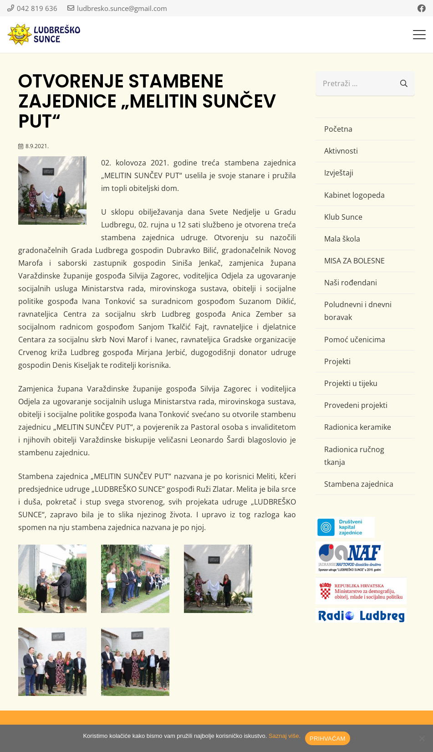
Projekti (337, 361)
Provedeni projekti (355, 405)
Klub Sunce (343, 217)
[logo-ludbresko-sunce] (43, 35)
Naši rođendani (350, 283)
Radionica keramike (357, 427)
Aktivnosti (341, 151)
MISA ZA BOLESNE (354, 261)
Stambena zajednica (358, 484)
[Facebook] (422, 8)
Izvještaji (338, 173)
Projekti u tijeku (350, 383)
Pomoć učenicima (354, 340)
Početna (338, 129)
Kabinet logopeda (354, 195)
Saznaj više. (285, 735)
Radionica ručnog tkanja (354, 455)
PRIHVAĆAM (328, 738)
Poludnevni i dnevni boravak (358, 310)
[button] (419, 34)
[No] (421, 738)
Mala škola (342, 239)
